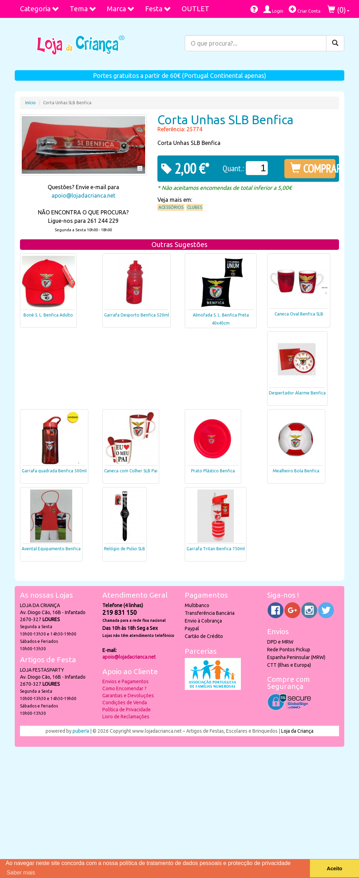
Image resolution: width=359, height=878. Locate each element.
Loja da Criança (297, 731)
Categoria (39, 9)
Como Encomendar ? (124, 688)
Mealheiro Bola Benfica (296, 470)
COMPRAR (313, 168)
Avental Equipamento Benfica (51, 548)
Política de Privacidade (126, 709)
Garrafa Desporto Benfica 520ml (136, 315)
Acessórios (170, 207)
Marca (121, 9)
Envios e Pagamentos (125, 681)
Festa (158, 9)
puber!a (81, 731)
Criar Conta (304, 9)
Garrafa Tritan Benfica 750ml (216, 548)
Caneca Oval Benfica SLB (299, 314)
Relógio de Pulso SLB (124, 548)
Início (30, 102)
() (338, 9)
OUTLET (195, 9)
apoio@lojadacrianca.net (83, 195)
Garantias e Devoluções (128, 695)
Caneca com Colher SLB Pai (130, 470)
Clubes (194, 207)
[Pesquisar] (335, 43)
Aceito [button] (334, 868)
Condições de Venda (124, 702)
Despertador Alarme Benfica (297, 393)
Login (273, 9)
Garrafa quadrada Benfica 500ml (54, 470)
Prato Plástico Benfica (213, 470)
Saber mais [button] (21, 873)
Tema (83, 9)
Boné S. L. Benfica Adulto (48, 315)
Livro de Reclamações (125, 716)
